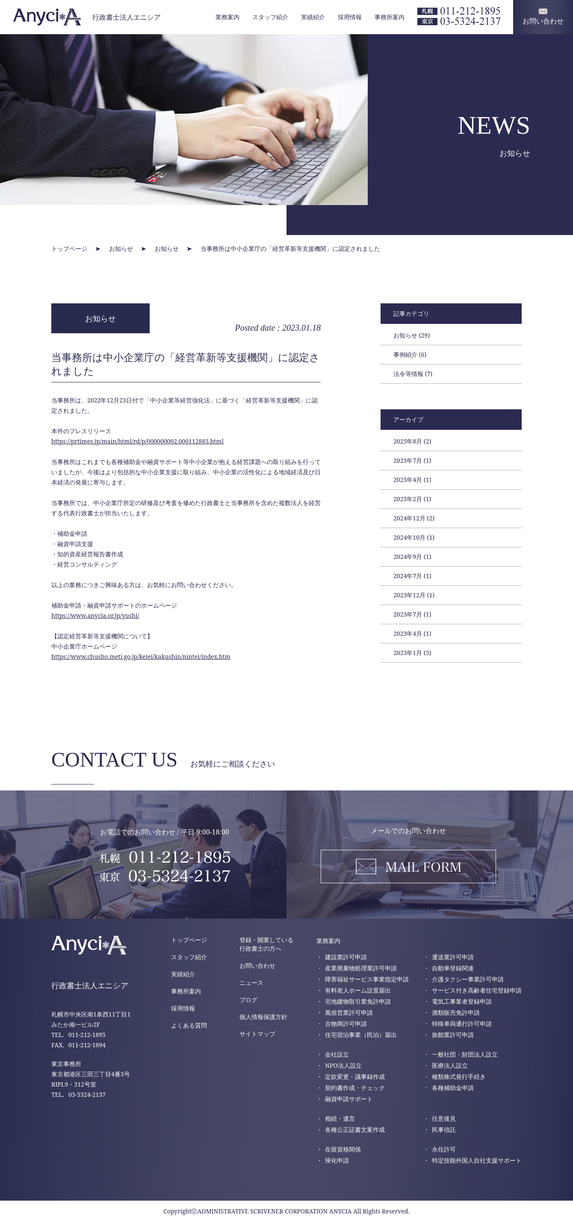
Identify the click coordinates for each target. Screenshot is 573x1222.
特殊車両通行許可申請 (462, 1023)
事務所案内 (390, 17)
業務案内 (227, 17)
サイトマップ (257, 1034)
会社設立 (337, 1054)
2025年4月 (412, 480)
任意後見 (444, 1118)
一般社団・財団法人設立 (465, 1054)
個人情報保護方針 (263, 1017)
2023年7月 (412, 614)
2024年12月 (413, 518)
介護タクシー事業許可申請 (468, 979)
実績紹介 (313, 17)
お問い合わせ (257, 965)
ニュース (251, 982)
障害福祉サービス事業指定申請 (367, 979)
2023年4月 (412, 633)
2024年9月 (412, 556)
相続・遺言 (340, 1118)
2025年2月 (412, 499)
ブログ (248, 1000)
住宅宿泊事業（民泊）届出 (361, 1035)
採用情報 (350, 17)
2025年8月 (412, 441)
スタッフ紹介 (270, 17)
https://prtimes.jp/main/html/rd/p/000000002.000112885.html (137, 441)
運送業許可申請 (453, 957)
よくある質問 (189, 1025)
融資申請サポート (349, 1099)
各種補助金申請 (453, 1088)
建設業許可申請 (346, 957)
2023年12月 (413, 595)
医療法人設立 (450, 1065)
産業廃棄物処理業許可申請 (361, 968)
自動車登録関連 (453, 968)
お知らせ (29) (411, 335)
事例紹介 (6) (409, 354)
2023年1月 (412, 653)
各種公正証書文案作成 (355, 1129)
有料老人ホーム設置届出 (358, 990)
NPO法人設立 (343, 1065)
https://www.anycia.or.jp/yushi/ (95, 615)
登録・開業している (266, 944)
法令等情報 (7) (412, 374)
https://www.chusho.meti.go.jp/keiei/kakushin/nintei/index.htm (140, 656)
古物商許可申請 (346, 1023)
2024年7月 (412, 576)
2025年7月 (412, 460)
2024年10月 (413, 537)
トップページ (189, 940)
